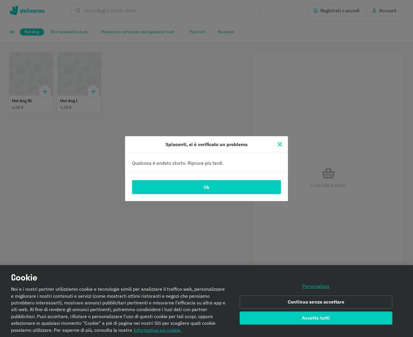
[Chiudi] (279, 144)
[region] (206, 301)
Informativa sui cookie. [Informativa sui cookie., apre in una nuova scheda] (157, 330)
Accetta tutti (316, 318)
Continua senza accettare (316, 302)
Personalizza (316, 286)
